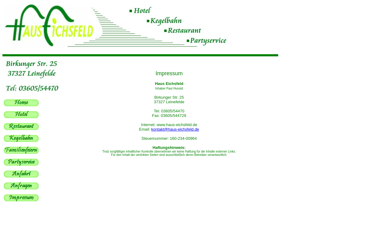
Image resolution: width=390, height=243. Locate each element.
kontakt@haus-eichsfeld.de (175, 129)
